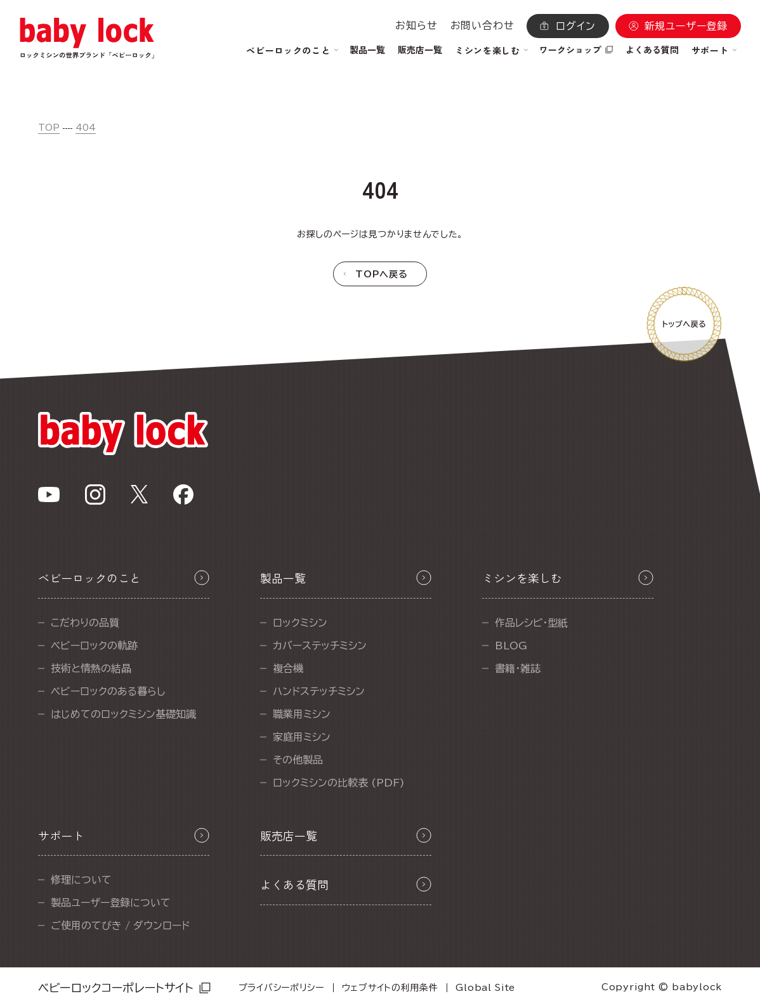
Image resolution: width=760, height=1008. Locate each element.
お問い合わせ (482, 25)
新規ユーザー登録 (686, 26)
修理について (81, 880)
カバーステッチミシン (320, 645)
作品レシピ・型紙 (531, 623)
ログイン (575, 26)
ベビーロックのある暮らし (108, 691)
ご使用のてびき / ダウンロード (120, 925)
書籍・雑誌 (518, 668)
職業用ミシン (302, 714)
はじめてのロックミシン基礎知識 (123, 714)
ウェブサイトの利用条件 (390, 987)
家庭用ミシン (302, 737)
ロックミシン (300, 623)
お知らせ (416, 25)
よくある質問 (652, 49)
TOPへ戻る (381, 274)
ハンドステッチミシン (319, 691)
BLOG (511, 645)
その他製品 (298, 760)
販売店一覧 (420, 49)
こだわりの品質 (85, 623)
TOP (49, 127)
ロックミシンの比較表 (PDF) (339, 783)
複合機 (288, 668)
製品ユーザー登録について (111, 903)
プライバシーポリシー (281, 987)
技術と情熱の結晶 (91, 668)
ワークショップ (570, 49)
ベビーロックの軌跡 (94, 645)
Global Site (485, 987)
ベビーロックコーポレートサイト (115, 987)
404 (85, 127)
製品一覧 (367, 49)
